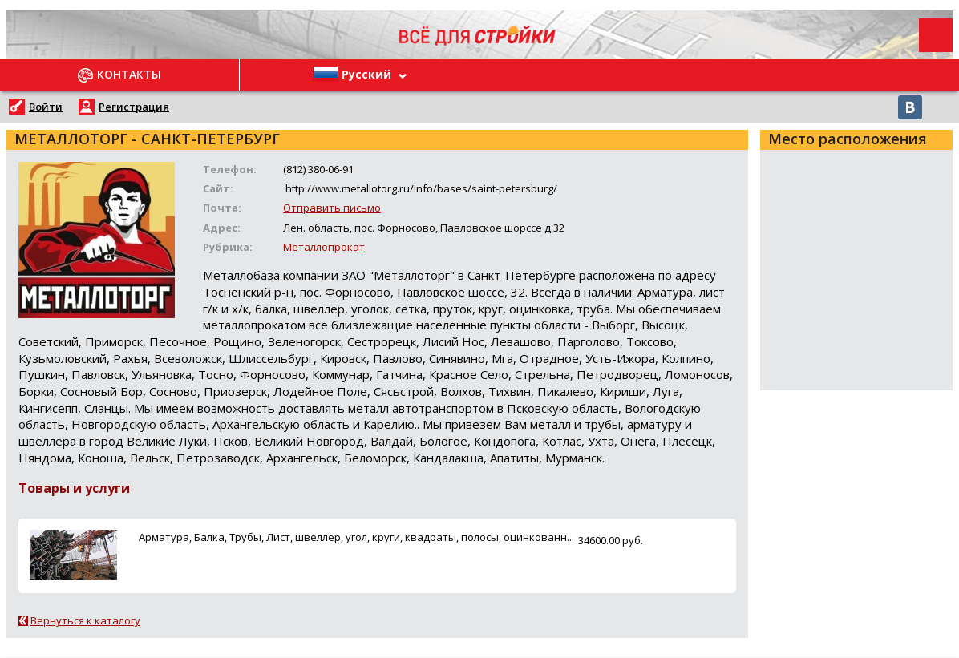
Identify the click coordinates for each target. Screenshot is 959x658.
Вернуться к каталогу (85, 620)
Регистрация (134, 106)
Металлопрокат (324, 247)
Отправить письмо (332, 207)
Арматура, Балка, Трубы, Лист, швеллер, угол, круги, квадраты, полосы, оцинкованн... (356, 537)
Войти (46, 106)
